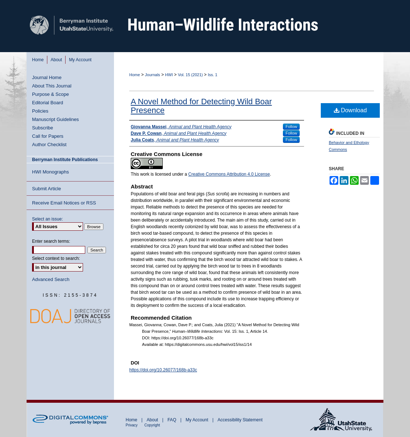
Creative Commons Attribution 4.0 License (229, 174)
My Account (197, 419)
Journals (152, 75)
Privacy (132, 425)
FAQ (172, 419)
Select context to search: (56, 258)
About (153, 419)
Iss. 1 (212, 75)
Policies (40, 111)
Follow (291, 126)
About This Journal (51, 86)
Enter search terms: (51, 241)
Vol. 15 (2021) (190, 75)
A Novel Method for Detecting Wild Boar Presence (201, 106)
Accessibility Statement (240, 419)
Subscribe (42, 127)
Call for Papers (47, 136)
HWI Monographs (50, 172)
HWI (169, 75)
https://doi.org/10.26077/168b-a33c (163, 369)
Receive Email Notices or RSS (64, 203)
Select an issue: (47, 219)
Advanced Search (51, 279)
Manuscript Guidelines (55, 119)
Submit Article (46, 188)
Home (134, 75)
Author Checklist (49, 144)
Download (350, 110)
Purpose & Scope (50, 94)
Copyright (152, 425)
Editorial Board (47, 102)
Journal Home (47, 77)
